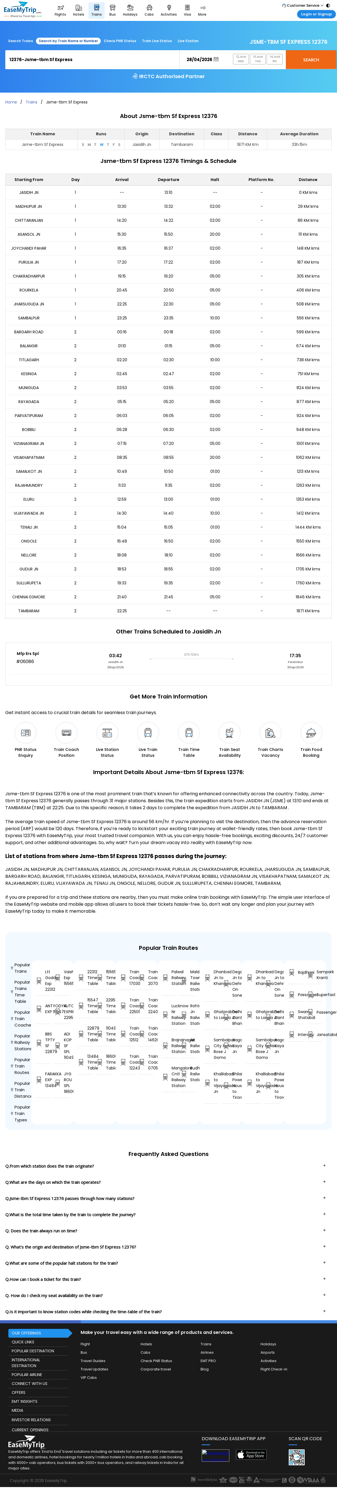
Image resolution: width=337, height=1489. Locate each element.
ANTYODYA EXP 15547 (42, 1009)
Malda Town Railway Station (188, 980)
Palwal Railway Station (169, 977)
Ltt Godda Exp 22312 (42, 980)
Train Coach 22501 (127, 1006)
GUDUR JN (29, 569)
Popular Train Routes (20, 1066)
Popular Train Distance (21, 1089)
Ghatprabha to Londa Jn (211, 1014)
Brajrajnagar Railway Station (169, 1045)
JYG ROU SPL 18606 (61, 1082)
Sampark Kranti (314, 974)
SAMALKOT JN (29, 471)
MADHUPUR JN (29, 206)
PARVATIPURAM (29, 415)
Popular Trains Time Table (20, 991)
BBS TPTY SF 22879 (42, 1042)
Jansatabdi (314, 1034)
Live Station (188, 40)
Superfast (314, 994)
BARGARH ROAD (29, 332)
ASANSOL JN (29, 234)
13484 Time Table (85, 1062)
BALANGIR (29, 346)
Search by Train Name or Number (68, 40)
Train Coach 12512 (127, 1034)
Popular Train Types (20, 1113)
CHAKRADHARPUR (29, 276)
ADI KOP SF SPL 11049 (61, 1045)
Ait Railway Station (188, 1045)
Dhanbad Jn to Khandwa (211, 977)
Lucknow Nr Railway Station (169, 1014)
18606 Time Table (103, 1062)
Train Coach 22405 (145, 1006)
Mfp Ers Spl (28, 653)
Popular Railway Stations (21, 1042)
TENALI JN (29, 527)
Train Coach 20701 (145, 977)
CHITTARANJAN (29, 220)
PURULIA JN (29, 262)
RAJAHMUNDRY (29, 485)
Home (11, 102)
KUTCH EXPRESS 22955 (61, 1011)
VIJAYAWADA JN (29, 513)
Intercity (295, 1034)
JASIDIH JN (28, 192)
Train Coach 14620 (145, 1034)
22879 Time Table (85, 1034)
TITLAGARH (29, 360)
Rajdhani (295, 972)
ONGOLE (29, 541)
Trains (31, 102)
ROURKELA (29, 290)
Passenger (314, 1012)
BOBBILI (28, 429)
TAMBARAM (28, 611)
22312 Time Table (85, 977)
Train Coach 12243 (127, 1062)
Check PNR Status (120, 40)
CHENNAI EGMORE (28, 597)
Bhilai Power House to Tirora (230, 1085)
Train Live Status (157, 40)
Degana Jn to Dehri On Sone (230, 983)
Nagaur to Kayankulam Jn (230, 1045)
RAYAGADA (28, 401)
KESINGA (29, 374)
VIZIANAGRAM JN (28, 443)
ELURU (28, 499)
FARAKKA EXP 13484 (42, 1079)
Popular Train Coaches (21, 1018)
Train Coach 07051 (145, 1062)
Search (311, 59)
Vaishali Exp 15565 (61, 977)
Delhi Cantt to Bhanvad (230, 1017)
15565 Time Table (103, 977)
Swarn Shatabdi (295, 1014)
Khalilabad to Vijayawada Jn (211, 1082)
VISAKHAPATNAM (28, 457)
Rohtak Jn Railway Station (188, 1014)
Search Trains (20, 40)
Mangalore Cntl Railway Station (169, 1076)
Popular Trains (20, 968)
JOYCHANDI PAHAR (28, 248)
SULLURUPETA (28, 583)
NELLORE (29, 555)
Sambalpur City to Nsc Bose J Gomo (211, 1048)
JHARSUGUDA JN (29, 304)
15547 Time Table (85, 1006)
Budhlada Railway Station (188, 1074)
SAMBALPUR (29, 318)
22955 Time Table (103, 1006)
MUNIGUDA (29, 388)
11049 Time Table (103, 1034)
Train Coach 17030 (127, 977)
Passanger (295, 994)
